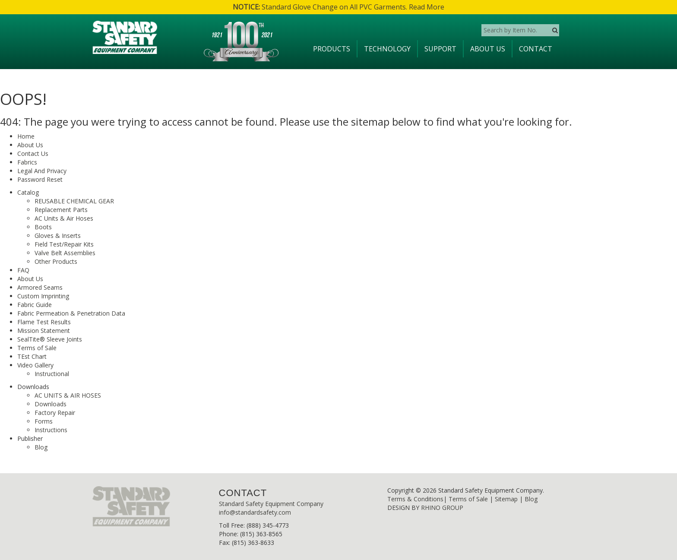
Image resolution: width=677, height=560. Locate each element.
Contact (535, 49)
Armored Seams (40, 287)
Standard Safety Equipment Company (271, 504)
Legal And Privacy (41, 171)
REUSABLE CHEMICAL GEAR (74, 201)
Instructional (52, 374)
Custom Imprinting (43, 296)
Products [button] (331, 49)
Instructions (51, 430)
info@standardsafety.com (255, 512)
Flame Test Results (44, 322)
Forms (44, 421)
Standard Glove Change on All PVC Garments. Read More (338, 7)
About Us (487, 49)
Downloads (50, 404)
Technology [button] (387, 49)
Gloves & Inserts (58, 235)
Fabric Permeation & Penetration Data (71, 313)
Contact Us (32, 153)
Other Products (56, 261)
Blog (41, 447)
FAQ (23, 270)
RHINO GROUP (442, 507)
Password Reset (40, 179)
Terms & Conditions (415, 499)
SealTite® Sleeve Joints (49, 339)
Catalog (28, 192)
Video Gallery (35, 365)
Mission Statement (43, 330)
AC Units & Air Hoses (64, 218)
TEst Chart (32, 356)
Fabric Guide (34, 305)
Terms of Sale (37, 348)
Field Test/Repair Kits (64, 244)
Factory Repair (55, 412)
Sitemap (506, 499)
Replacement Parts (61, 210)
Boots (43, 227)
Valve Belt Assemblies (65, 253)
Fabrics (27, 162)
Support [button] (440, 49)
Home (26, 136)
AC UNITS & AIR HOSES (68, 395)
